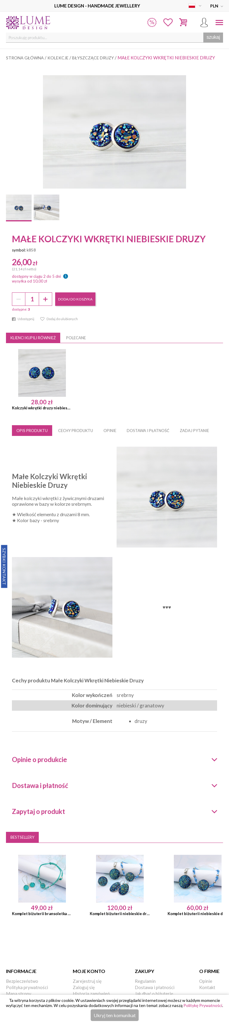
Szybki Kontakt (4, 566)
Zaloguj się (84, 987)
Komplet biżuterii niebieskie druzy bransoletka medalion (198, 913)
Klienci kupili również (33, 337)
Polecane (76, 337)
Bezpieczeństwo (22, 981)
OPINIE (109, 430)
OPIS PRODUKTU (32, 430)
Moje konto (89, 971)
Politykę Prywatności (202, 1005)
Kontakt (207, 987)
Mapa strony (18, 993)
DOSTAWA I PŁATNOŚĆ (148, 430)
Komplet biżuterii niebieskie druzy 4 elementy (120, 913)
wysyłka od (29, 281)
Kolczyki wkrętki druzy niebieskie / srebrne (42, 407)
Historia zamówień (91, 993)
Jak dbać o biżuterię (154, 993)
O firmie (209, 971)
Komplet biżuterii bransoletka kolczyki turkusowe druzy (42, 913)
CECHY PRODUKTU (75, 430)
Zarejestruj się (87, 981)
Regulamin (145, 981)
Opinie (205, 981)
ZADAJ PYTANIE (194, 430)
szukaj (213, 37)
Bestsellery (22, 837)
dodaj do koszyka (75, 299)
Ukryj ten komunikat (115, 1015)
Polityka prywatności (27, 987)
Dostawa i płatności (154, 987)
